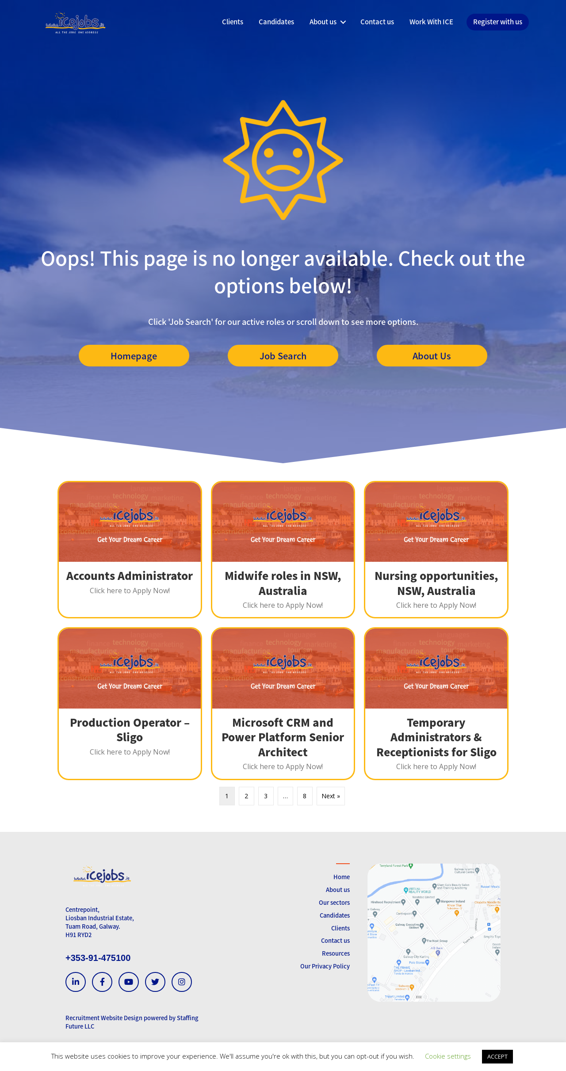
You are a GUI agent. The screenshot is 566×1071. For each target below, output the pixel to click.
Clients (340, 928)
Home (341, 877)
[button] (343, 22)
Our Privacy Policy (325, 966)
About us (338, 889)
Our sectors (334, 902)
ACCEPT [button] (497, 1056)
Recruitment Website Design (103, 1018)
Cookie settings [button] (448, 1056)
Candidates (335, 915)
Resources (336, 953)
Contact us (335, 940)
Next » (330, 796)
